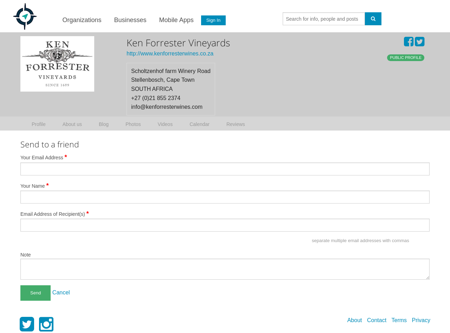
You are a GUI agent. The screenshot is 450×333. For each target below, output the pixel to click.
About (354, 320)
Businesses (130, 20)
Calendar (199, 124)
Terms (399, 320)
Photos (133, 124)
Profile (39, 124)
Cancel (61, 292)
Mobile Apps (176, 20)
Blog (104, 124)
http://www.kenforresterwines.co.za (170, 53)
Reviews (235, 124)
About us (72, 124)
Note (25, 255)
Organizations (81, 20)
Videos (165, 124)
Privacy (421, 320)
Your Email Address (43, 157)
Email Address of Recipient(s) (54, 213)
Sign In (213, 20)
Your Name (34, 185)
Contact (376, 320)
